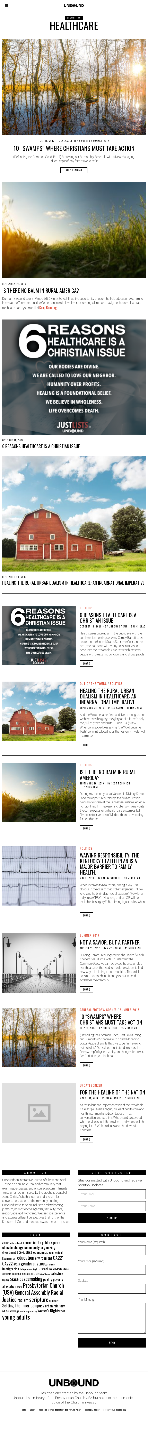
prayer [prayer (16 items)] (19, 1286)
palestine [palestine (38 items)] (57, 1273)
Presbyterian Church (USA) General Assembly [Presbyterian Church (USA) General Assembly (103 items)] (33, 1289)
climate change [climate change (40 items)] (13, 1247)
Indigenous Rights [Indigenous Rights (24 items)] (30, 1269)
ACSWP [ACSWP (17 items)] (5, 1243)
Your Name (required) (112, 1247)
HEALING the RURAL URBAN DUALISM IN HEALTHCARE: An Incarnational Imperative (73, 582)
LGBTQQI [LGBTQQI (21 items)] (16, 1274)
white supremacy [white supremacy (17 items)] (28, 1311)
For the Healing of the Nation (112, 1092)
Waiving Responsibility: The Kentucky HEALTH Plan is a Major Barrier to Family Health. (109, 863)
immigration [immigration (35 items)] (10, 1268)
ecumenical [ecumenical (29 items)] (56, 1252)
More (86, 663)
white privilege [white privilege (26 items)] (10, 1311)
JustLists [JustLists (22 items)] (6, 1274)
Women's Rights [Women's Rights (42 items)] (48, 1310)
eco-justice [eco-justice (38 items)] (24, 1252)
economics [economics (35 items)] (40, 1252)
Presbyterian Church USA (115, 1410)
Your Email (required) (112, 1266)
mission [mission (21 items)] (26, 1274)
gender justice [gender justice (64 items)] (33, 1263)
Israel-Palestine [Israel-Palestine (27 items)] (59, 1269)
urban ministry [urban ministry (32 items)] (55, 1305)
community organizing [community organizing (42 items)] (39, 1247)
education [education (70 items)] (25, 1257)
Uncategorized (91, 1085)
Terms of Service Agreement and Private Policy (60, 1410)
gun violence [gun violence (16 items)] (50, 1264)
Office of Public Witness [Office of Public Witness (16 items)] (40, 1274)
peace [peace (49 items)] (14, 1279)
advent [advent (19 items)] (18, 1243)
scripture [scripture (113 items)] (38, 1299)
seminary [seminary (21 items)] (53, 1301)
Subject (112, 1286)
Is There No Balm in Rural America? (40, 290)
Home (24, 1410)
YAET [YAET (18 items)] (63, 1311)
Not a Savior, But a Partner (110, 942)
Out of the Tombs (93, 683)
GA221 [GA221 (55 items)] (58, 1257)
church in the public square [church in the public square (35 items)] (41, 1242)
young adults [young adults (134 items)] (16, 1316)
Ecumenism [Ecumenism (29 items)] (9, 1258)
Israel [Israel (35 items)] (44, 1268)
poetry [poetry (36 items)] (47, 1279)
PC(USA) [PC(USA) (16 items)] (5, 1279)
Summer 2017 (101, 140)
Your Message (112, 1316)
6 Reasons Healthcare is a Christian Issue (41, 446)
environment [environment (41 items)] (43, 1258)
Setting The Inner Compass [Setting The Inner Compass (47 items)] (23, 1305)
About (32, 1410)
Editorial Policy (92, 1410)
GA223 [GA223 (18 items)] (17, 1264)
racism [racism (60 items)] (22, 1299)
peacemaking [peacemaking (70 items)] (30, 1278)
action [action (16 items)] (12, 1243)
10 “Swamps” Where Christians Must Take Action (74, 148)
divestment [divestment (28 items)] (9, 1252)
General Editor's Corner (74, 140)
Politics (86, 607)
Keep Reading (74, 170)
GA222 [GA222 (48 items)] (7, 1264)
